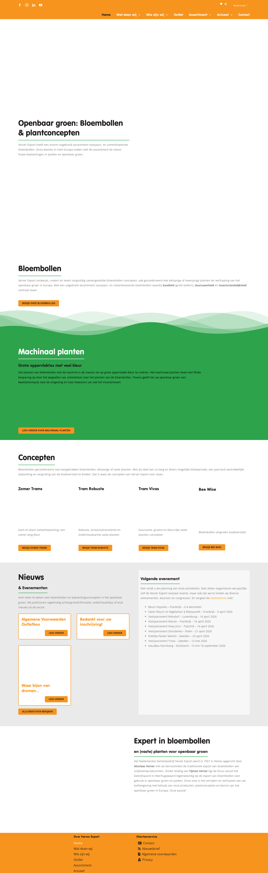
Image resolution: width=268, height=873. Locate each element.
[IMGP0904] (103, 494)
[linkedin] (33, 5)
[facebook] (19, 5)
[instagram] (26, 5)
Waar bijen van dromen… (36, 688)
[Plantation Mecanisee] (194, 102)
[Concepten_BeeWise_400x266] (224, 496)
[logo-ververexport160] (26, 11)
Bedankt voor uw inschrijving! (95, 622)
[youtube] (40, 5)
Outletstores (218, 598)
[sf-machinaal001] (46, 390)
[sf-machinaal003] (173, 390)
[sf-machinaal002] (110, 390)
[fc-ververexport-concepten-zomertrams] (43, 494)
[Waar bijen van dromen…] (45, 648)
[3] (134, 188)
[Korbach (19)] (164, 494)
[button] (225, 4)
